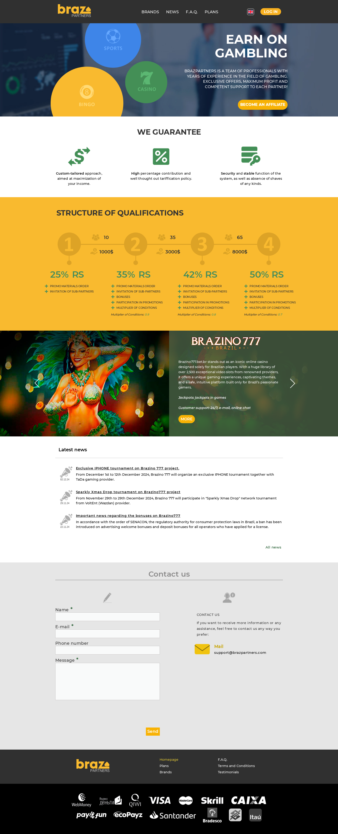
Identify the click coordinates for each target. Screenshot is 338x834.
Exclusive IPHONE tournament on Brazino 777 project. (127, 468)
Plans (164, 766)
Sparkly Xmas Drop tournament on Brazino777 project (128, 492)
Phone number (72, 643)
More (187, 419)
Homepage (169, 760)
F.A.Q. (192, 12)
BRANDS (150, 12)
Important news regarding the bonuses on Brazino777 (128, 516)
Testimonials (228, 772)
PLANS (211, 12)
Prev (37, 383)
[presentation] (90, 712)
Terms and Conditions (236, 766)
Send (152, 731)
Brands (166, 772)
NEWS (172, 12)
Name (64, 609)
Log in (271, 12)
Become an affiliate (262, 104)
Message (67, 660)
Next (292, 383)
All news (274, 547)
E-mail (64, 626)
